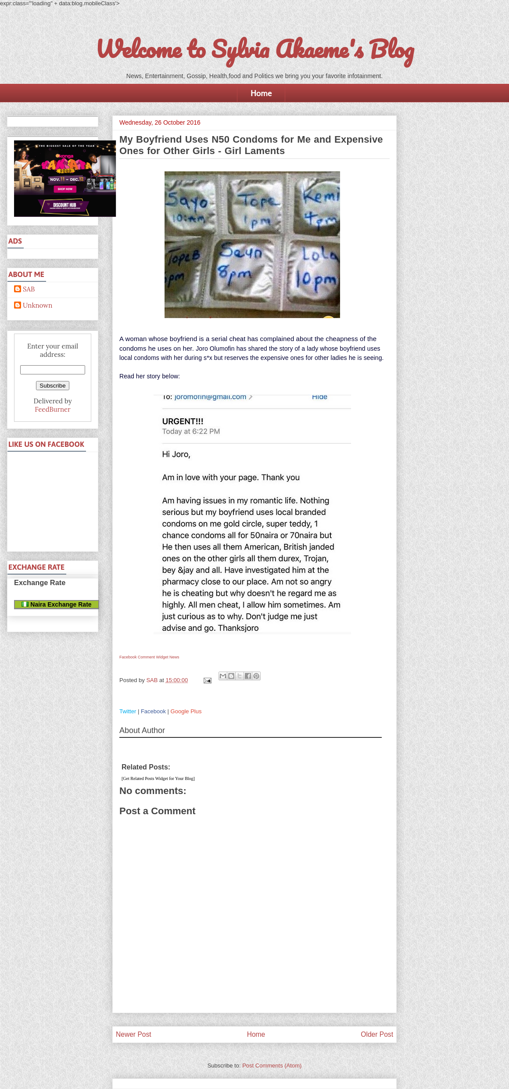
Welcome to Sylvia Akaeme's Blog (254, 48)
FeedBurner (52, 409)
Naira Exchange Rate (56, 604)
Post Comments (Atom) (271, 1065)
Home (261, 93)
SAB (29, 289)
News (174, 657)
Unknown (37, 305)
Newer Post (133, 1034)
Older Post (377, 1034)
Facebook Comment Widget (143, 657)
